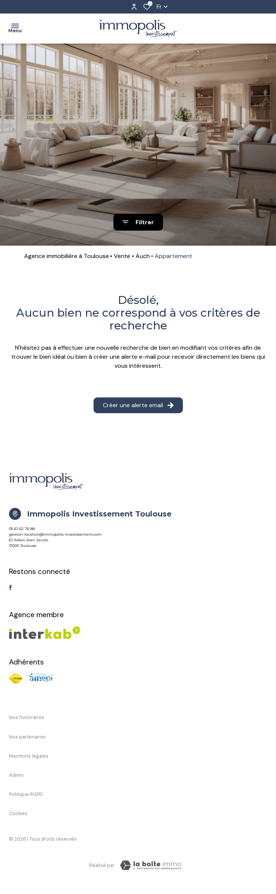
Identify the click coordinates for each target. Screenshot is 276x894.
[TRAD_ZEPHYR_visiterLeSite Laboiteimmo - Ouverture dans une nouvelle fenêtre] (151, 865)
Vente (122, 256)
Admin (16, 775)
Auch (143, 256)
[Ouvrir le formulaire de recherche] (138, 222)
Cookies (18, 813)
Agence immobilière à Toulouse (66, 256)
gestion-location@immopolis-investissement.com (55, 534)
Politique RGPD (26, 794)
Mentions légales (28, 756)
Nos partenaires (27, 737)
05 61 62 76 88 (22, 528)
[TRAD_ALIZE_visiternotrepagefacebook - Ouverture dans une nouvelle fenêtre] (10, 587)
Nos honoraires (26, 717)
